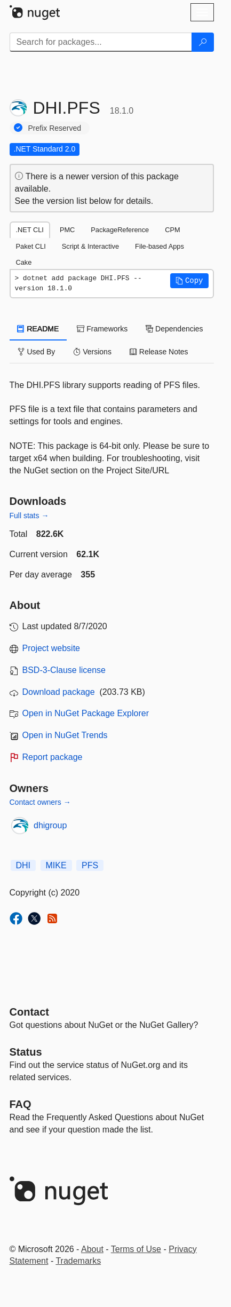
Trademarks (78, 1260)
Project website (51, 648)
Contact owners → (40, 802)
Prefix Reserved (55, 128)
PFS (90, 865)
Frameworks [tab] (102, 328)
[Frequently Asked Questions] (20, 1104)
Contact (29, 1012)
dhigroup (50, 825)
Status (26, 1052)
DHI (23, 865)
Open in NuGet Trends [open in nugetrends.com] (65, 735)
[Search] (203, 42)
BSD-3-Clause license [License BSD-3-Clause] (64, 670)
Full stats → (29, 515)
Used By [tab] (36, 351)
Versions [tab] (92, 351)
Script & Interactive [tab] (90, 246)
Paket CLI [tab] (31, 246)
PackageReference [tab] (120, 230)
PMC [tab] (67, 230)
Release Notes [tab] (159, 351)
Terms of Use (136, 1249)
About (92, 1249)
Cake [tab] (24, 262)
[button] (189, 280)
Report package (52, 757)
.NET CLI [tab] (30, 230)
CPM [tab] (172, 230)
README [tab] (38, 328)
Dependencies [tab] (174, 328)
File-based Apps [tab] (159, 246)
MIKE (56, 865)
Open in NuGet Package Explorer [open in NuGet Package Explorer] (85, 713)
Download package (58, 691)
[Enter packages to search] (101, 42)
